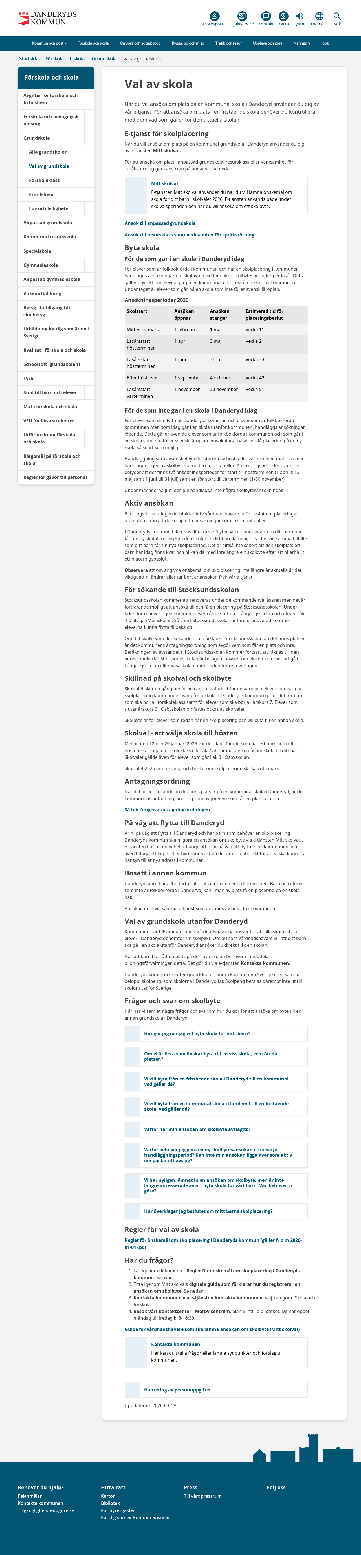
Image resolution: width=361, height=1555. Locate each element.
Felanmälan (30, 1496)
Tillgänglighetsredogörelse (46, 1510)
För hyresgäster (118, 1510)
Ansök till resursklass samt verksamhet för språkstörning (189, 235)
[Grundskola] (89, 138)
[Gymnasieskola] (89, 265)
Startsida (28, 59)
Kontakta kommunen (40, 1503)
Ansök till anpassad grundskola (160, 223)
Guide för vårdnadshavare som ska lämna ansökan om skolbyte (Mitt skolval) (212, 1329)
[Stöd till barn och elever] (89, 392)
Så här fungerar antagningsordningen (167, 810)
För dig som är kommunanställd (135, 1517)
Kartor (108, 1496)
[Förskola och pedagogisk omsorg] (89, 120)
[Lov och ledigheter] (89, 209)
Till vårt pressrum (203, 1496)
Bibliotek (110, 1503)
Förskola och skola (65, 59)
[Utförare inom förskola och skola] (89, 438)
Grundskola (104, 59)
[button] (337, 19)
